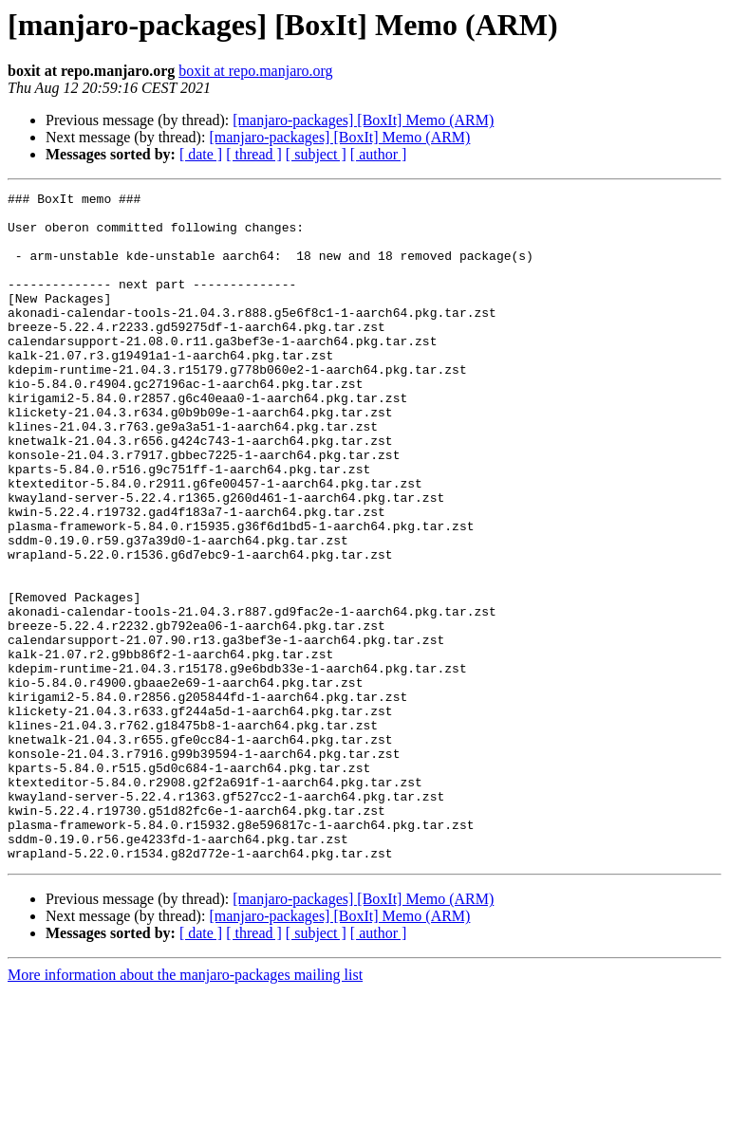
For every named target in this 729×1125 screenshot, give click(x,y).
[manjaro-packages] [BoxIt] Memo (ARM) (363, 120)
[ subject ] (316, 154)
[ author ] (378, 154)
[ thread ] (254, 154)
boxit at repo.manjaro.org (255, 71)
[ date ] (200, 154)
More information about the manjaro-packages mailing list (185, 1108)
